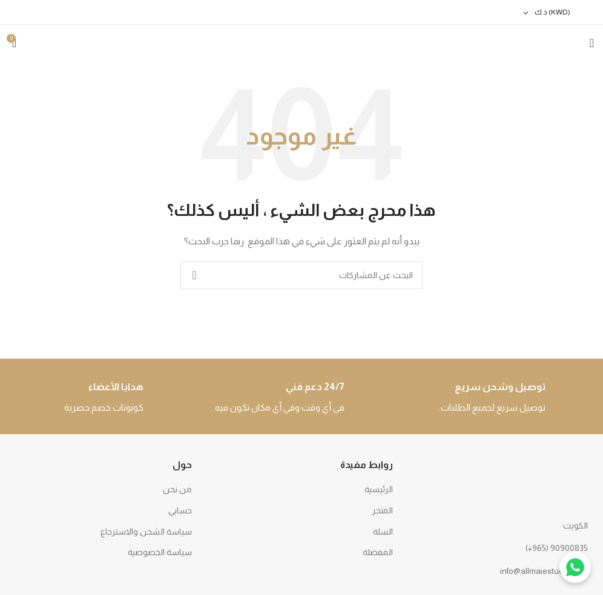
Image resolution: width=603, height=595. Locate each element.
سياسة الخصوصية (160, 552)
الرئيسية (378, 489)
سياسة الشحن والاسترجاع (146, 531)
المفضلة (378, 552)
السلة (383, 531)
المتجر (382, 510)
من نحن (177, 489)
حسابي (180, 510)
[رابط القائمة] (502, 547)
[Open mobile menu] (592, 43)
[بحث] (301, 275)
